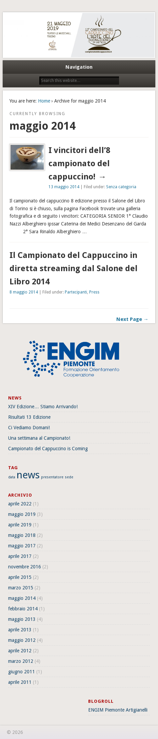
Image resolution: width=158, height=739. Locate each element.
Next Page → (132, 319)
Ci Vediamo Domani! (29, 427)
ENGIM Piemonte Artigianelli (117, 710)
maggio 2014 (22, 598)
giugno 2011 (21, 671)
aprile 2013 (20, 629)
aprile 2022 (20, 503)
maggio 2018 (22, 535)
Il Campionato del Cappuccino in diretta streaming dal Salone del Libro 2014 (73, 268)
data (11, 477)
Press (94, 292)
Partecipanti (76, 292)
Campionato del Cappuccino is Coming (48, 448)
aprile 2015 (20, 577)
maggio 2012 (22, 640)
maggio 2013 (22, 619)
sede (69, 477)
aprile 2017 (20, 556)
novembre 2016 (24, 566)
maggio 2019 (22, 514)
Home (44, 101)
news (28, 475)
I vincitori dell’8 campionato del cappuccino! (79, 163)
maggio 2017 (22, 545)
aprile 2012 (20, 650)
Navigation (79, 67)
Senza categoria (121, 186)
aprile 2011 (20, 682)
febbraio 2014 (23, 608)
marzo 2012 (20, 661)
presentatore (52, 477)
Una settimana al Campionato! (39, 438)
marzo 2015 (20, 587)
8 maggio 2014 (23, 292)
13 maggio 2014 (63, 186)
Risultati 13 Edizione (29, 417)
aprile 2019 (20, 524)
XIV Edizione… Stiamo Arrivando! (43, 406)
